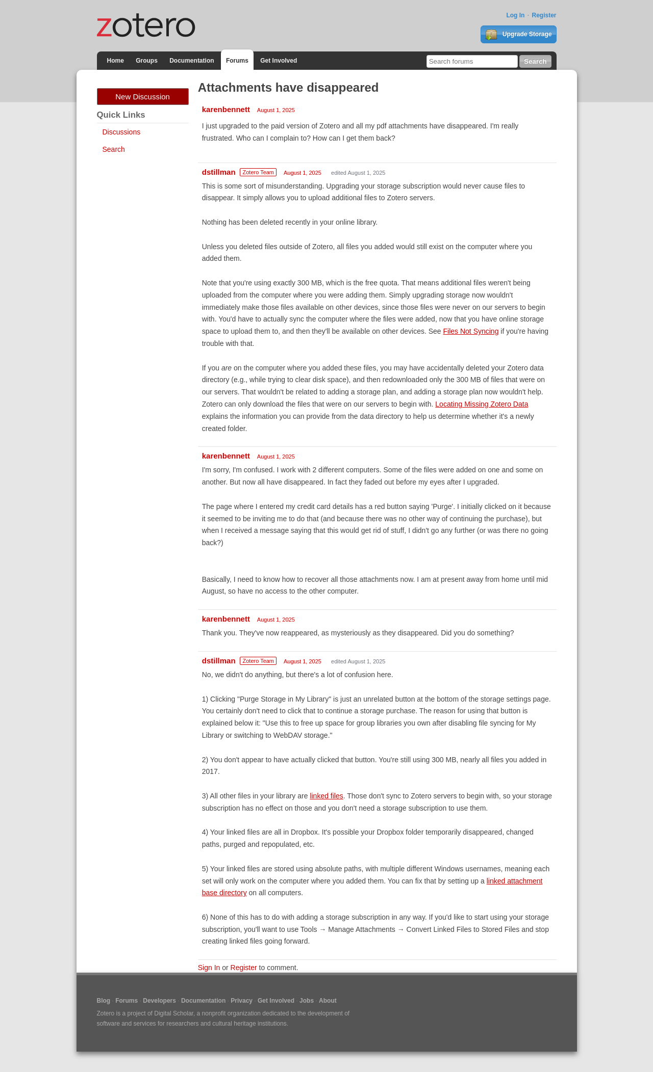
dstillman (219, 172)
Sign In (209, 967)
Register (544, 15)
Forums (237, 60)
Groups (147, 60)
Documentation (191, 60)
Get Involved (278, 60)
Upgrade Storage (518, 35)
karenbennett (226, 109)
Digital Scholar (173, 1013)
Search (114, 149)
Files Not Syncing (471, 331)
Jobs (306, 1000)
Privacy (242, 1000)
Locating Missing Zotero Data (481, 404)
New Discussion (142, 96)
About (328, 1000)
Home (115, 60)
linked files (326, 796)
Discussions (122, 132)
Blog (104, 1000)
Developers (159, 1000)
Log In (515, 15)
